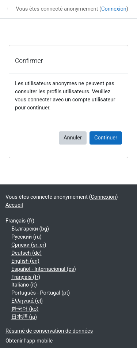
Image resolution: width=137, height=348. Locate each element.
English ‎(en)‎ (25, 261)
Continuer (105, 137)
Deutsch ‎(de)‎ (26, 253)
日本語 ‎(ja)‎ (24, 317)
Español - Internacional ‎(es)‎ (43, 269)
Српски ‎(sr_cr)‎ (28, 245)
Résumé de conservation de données (49, 331)
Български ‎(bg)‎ (30, 228)
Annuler (73, 137)
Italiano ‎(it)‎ (24, 284)
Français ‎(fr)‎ (19, 220)
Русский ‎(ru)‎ (26, 236)
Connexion (113, 8)
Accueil (14, 205)
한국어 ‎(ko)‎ (24, 309)
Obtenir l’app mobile (29, 340)
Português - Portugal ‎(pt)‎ (40, 292)
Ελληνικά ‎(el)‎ (27, 301)
